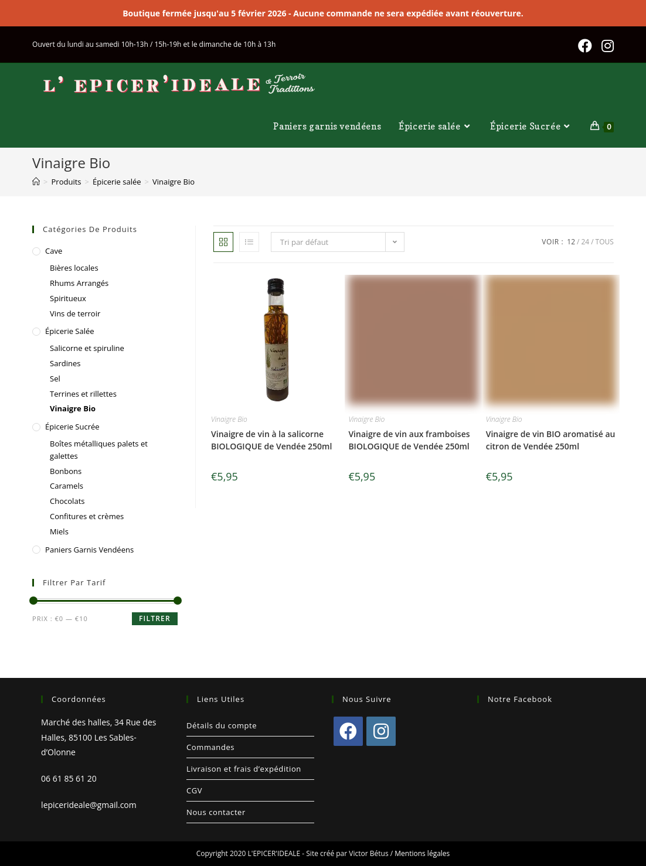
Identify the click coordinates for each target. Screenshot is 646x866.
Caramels (66, 485)
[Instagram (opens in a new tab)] (607, 46)
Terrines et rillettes (83, 393)
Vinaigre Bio (229, 419)
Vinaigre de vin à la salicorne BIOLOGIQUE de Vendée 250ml (271, 440)
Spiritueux (68, 298)
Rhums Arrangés (79, 283)
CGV (194, 790)
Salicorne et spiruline (87, 348)
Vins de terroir (75, 313)
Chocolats (67, 501)
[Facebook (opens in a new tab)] (590, 46)
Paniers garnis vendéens (89, 549)
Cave (53, 251)
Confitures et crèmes (87, 516)
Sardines (65, 363)
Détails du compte (221, 725)
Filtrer (155, 618)
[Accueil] (36, 181)
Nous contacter (216, 812)
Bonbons (65, 471)
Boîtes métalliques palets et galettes (99, 449)
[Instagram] (381, 731)
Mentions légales (422, 853)
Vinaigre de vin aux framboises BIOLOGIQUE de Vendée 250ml (409, 440)
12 (571, 242)
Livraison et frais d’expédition (243, 768)
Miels (59, 531)
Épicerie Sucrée (72, 426)
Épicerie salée (69, 331)
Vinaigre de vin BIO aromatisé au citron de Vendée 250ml (551, 440)
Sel (55, 378)
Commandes (210, 747)
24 (585, 242)
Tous (605, 242)
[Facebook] (348, 731)
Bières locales (74, 267)
